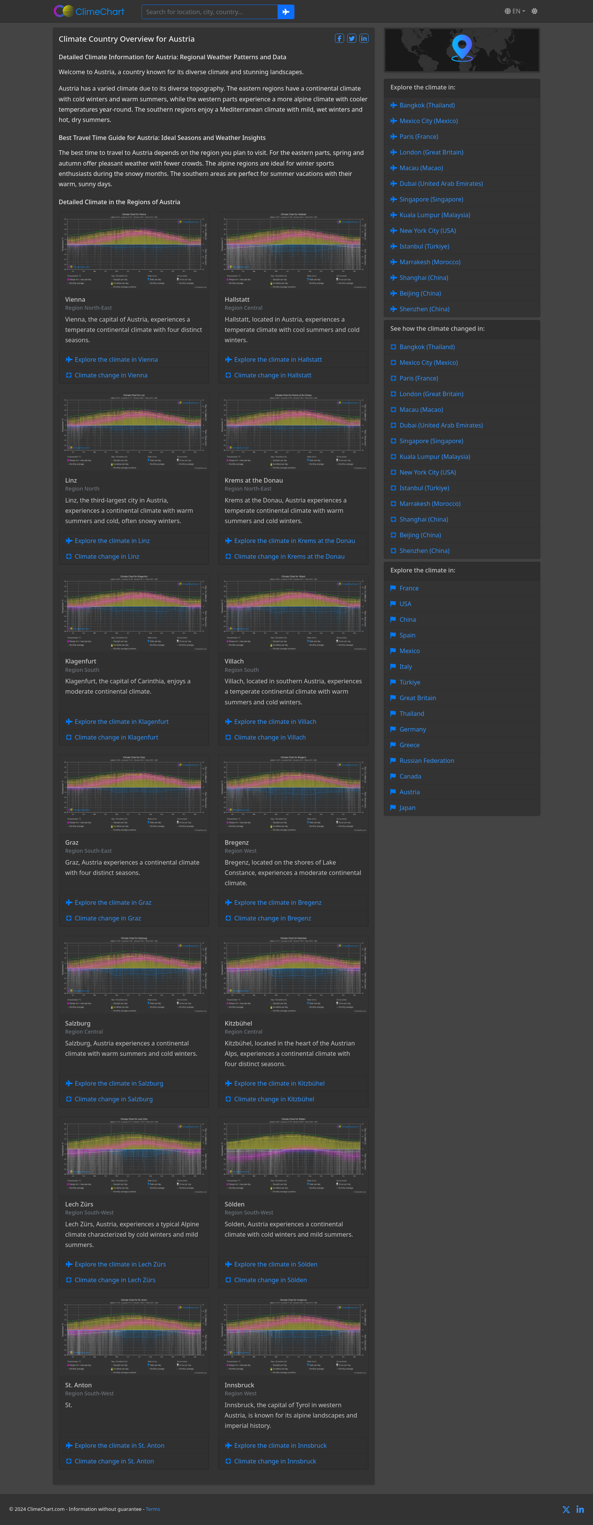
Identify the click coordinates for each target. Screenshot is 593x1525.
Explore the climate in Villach (275, 721)
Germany (413, 729)
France (409, 588)
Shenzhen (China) (425, 309)
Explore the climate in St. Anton (120, 1445)
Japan (408, 807)
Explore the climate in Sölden (276, 1264)
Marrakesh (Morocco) (430, 262)
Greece (410, 745)
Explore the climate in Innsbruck (280, 1445)
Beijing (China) (420, 293)
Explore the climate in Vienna (116, 359)
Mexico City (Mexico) (429, 121)
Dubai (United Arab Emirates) (441, 183)
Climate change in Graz (108, 918)
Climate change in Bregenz (272, 918)
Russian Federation (427, 760)
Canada (410, 776)
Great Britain (418, 698)
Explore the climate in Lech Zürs (120, 1264)
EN (512, 11)
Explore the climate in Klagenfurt (122, 721)
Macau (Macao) (421, 168)
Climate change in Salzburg (114, 1099)
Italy (406, 666)
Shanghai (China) (424, 277)
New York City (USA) (428, 230)
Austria (410, 792)
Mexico (410, 651)
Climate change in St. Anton (114, 1461)
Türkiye (410, 682)
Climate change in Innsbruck (275, 1461)
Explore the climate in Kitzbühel (279, 1083)
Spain (408, 635)
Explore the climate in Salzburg (119, 1083)
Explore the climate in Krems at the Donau (294, 541)
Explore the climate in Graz (113, 902)
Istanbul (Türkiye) (424, 246)
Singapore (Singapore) (431, 199)
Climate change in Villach (270, 737)
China (408, 619)
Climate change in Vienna (111, 375)
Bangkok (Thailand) (427, 105)
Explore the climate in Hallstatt (278, 359)
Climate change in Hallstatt (273, 375)
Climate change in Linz (107, 556)
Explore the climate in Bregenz (278, 902)
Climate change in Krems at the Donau (289, 556)
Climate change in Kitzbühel (274, 1099)
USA (405, 604)
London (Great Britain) (431, 152)
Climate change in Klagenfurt (116, 737)
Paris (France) (419, 136)
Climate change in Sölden (270, 1280)
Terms (153, 1508)
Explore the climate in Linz (112, 541)
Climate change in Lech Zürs (115, 1280)
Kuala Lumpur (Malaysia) (435, 215)
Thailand (412, 713)
